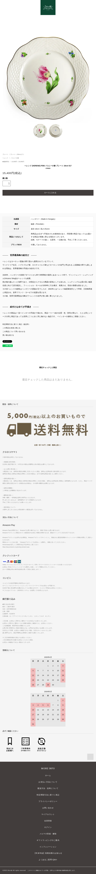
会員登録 (48, 821)
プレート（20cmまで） (17, 154)
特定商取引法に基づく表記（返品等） (16, 324)
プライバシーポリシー (47, 801)
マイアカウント (48, 814)
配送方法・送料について (48, 788)
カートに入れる (48, 192)
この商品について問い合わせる (13, 331)
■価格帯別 (5, 161)
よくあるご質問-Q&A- (48, 860)
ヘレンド (5, 158)
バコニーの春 (15, 158)
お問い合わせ (48, 808)
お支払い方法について (47, 782)
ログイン (48, 827)
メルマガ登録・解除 (48, 834)
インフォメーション (48, 847)
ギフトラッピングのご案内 (48, 840)
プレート (5, 154)
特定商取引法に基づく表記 (48, 795)
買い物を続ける (8, 335)
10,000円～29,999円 (17, 161)
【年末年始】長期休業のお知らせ (48, 853)
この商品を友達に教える (11, 328)
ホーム (48, 775)
